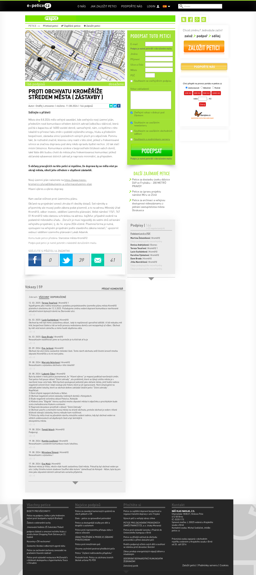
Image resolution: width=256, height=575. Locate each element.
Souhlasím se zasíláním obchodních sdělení (153, 132)
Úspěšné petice (72, 25)
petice (102, 18)
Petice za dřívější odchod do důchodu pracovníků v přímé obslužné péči (140, 538)
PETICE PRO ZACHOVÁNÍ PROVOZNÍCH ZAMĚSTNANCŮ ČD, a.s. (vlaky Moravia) (142, 524)
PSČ (132, 75)
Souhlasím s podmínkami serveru (152, 139)
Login (151, 6)
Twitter (115, 106)
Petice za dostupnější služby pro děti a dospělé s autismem (92, 524)
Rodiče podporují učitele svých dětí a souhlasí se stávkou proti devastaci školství (144, 545)
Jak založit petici (103, 6)
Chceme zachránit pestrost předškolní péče (95, 548)
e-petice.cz (39, 6)
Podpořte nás (131, 6)
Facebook (118, 106)
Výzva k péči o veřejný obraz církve (139, 518)
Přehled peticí (50, 25)
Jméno (134, 53)
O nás (82, 6)
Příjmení (135, 59)
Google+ (197, 19)
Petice (32, 25)
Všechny (44, 297)
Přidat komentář (112, 288)
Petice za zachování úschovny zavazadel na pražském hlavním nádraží (46, 551)
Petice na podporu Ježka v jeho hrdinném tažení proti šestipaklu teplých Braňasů (46, 517)
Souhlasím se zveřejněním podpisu (152, 80)
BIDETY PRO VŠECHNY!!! (38, 511)
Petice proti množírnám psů (87, 544)
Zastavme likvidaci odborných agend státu (46, 545)
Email (111, 106)
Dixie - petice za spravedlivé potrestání (93, 518)
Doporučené (58, 297)
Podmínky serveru (208, 565)
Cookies (224, 565)
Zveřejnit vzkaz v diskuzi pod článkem (149, 114)
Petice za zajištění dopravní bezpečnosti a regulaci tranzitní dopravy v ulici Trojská (142, 512)
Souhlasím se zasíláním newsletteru (147, 124)
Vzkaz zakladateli (139, 88)
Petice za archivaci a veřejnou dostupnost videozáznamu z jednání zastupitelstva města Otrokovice (148, 205)
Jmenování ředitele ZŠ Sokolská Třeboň (45, 527)
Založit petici (93, 25)
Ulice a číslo (136, 64)
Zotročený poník (130, 565)
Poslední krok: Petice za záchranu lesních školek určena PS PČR (94, 558)
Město (133, 69)
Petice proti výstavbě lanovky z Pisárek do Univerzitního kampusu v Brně (142, 531)
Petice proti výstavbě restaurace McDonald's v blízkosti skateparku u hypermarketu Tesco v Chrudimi (47, 560)
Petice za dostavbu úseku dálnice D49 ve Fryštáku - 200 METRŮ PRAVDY (151, 183)
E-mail (134, 44)
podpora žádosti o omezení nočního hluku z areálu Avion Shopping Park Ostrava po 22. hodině (46, 534)
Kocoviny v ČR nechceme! (38, 541)
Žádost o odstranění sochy (39, 522)
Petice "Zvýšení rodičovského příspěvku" (93, 553)
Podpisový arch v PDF (140, 233)
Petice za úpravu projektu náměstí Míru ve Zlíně (146, 193)
